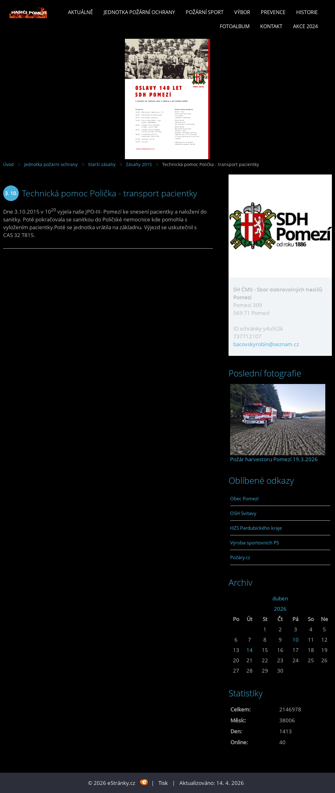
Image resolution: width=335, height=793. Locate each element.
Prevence (273, 12)
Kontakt (271, 26)
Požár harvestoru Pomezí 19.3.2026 (274, 459)
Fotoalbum (235, 26)
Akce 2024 (305, 26)
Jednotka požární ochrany (139, 12)
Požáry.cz (240, 557)
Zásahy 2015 (139, 164)
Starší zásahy (102, 164)
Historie (307, 12)
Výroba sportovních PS (254, 542)
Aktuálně (80, 12)
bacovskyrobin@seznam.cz (266, 344)
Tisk (163, 782)
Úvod (8, 164)
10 (295, 639)
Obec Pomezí (244, 498)
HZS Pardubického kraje (256, 528)
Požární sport (205, 12)
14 (249, 650)
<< (236, 598)
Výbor (242, 12)
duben (280, 598)
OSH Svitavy (243, 513)
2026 (280, 608)
